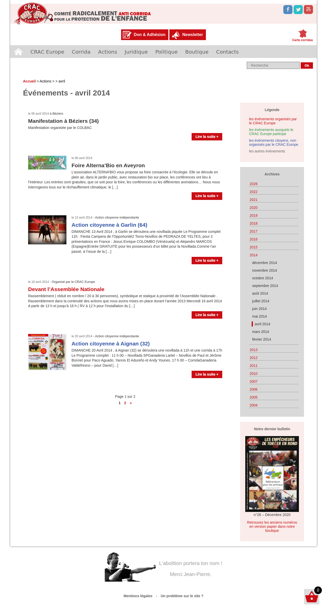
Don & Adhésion (150, 34)
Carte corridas (302, 40)
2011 (254, 366)
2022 (254, 192)
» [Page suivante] (131, 403)
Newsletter (192, 34)
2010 (254, 373)
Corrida (81, 51)
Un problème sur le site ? (182, 596)
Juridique (136, 51)
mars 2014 (260, 332)
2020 (254, 208)
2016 (254, 239)
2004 (254, 405)
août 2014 (260, 293)
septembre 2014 (265, 286)
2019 (254, 215)
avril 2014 (262, 324)
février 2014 (261, 339)
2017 (254, 231)
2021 (254, 200)
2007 (254, 381)
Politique (166, 51)
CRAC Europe (47, 51)
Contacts (227, 51)
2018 (254, 223)
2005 (254, 397)
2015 (254, 247)
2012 (254, 358)
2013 (254, 350)
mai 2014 (259, 316)
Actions (107, 51)
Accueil (18, 51)
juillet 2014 (260, 301)
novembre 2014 (264, 270)
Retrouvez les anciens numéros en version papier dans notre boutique (272, 526)
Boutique (196, 51)
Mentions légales (138, 596)
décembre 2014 (264, 263)
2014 (254, 255)
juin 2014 (259, 309)
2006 (254, 389)
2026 (254, 184)
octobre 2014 (262, 278)
